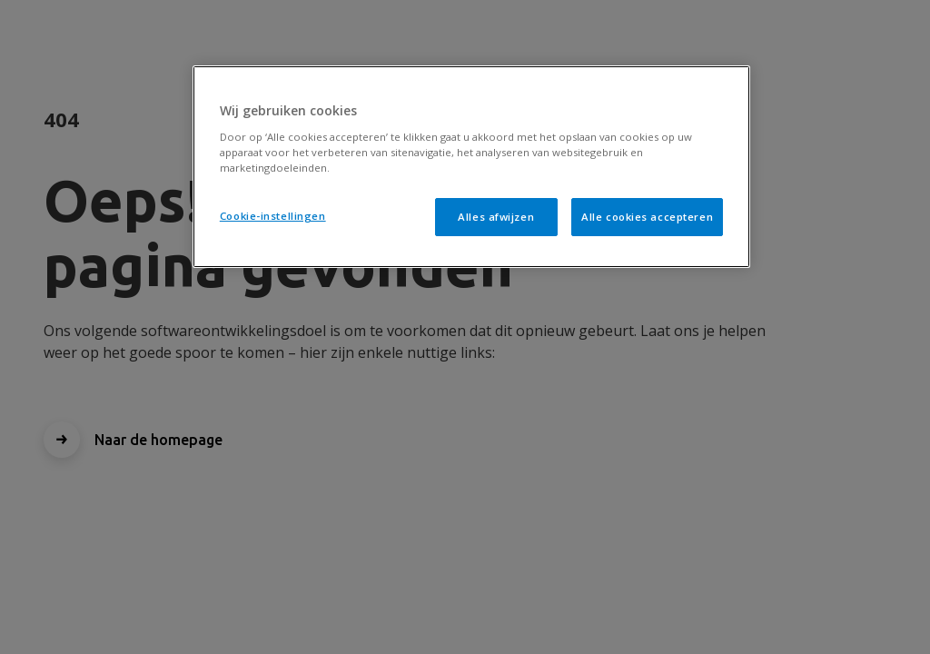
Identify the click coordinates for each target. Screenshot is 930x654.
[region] (471, 166)
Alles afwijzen (496, 216)
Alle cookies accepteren (647, 216)
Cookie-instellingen (273, 216)
